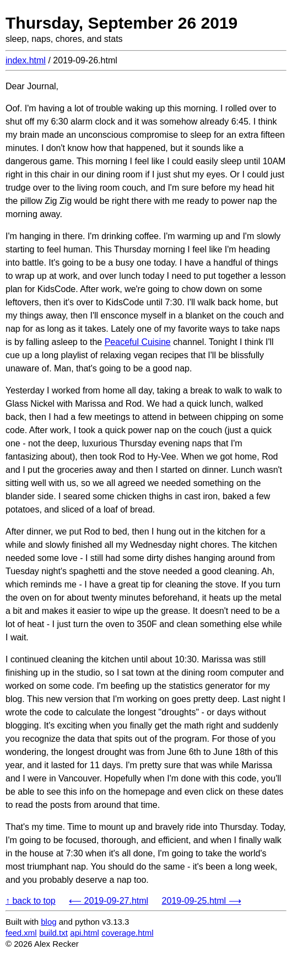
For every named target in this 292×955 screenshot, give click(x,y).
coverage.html (127, 932)
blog (48, 921)
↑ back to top (31, 900)
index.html (26, 60)
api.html (84, 932)
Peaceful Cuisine (138, 342)
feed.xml (21, 932)
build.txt (53, 932)
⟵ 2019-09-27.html (108, 900)
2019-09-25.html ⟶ (201, 900)
